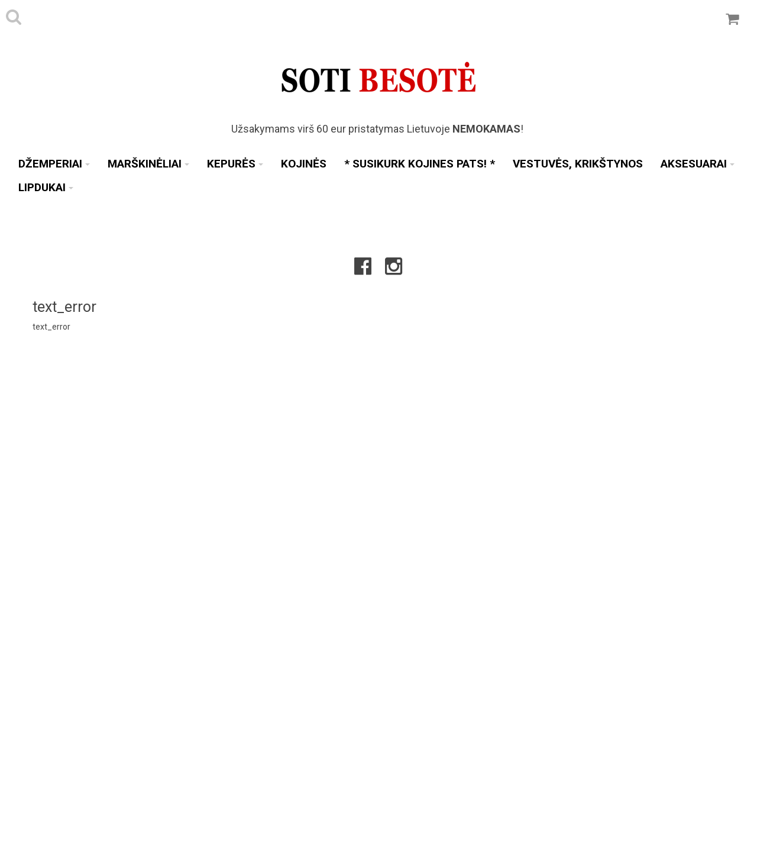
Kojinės (303, 163)
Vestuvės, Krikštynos (578, 163)
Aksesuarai (698, 163)
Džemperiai (54, 163)
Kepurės (235, 163)
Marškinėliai (148, 163)
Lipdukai (45, 187)
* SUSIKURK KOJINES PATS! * (419, 163)
